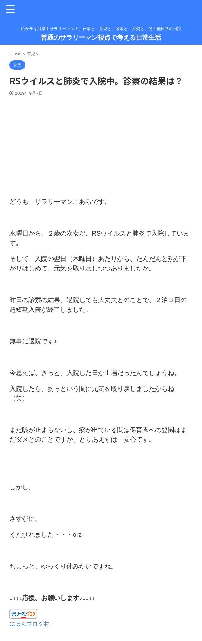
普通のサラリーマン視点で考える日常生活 (101, 37)
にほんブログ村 (31, 623)
